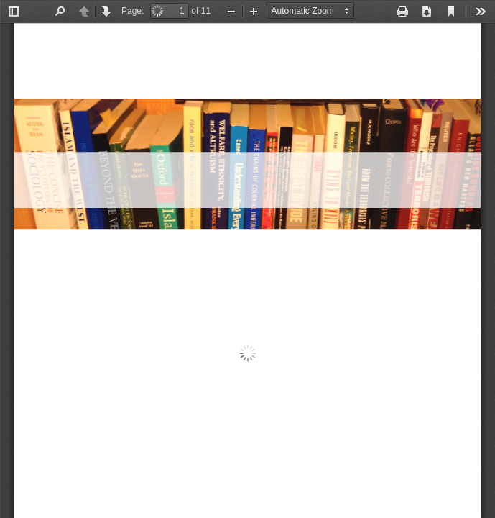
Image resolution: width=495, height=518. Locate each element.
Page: (132, 11)
